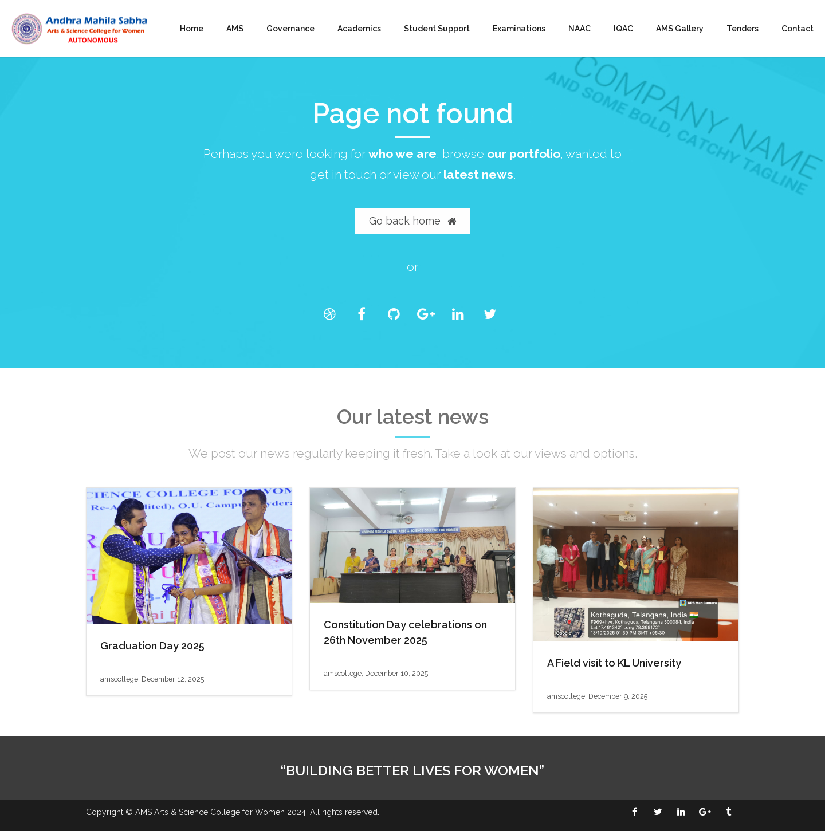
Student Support (437, 28)
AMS (234, 28)
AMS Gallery (680, 28)
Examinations (519, 28)
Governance (290, 28)
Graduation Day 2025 (152, 646)
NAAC (579, 28)
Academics (359, 28)
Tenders (742, 28)
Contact (797, 28)
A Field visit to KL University (614, 663)
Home (191, 28)
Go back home (413, 221)
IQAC (623, 28)
